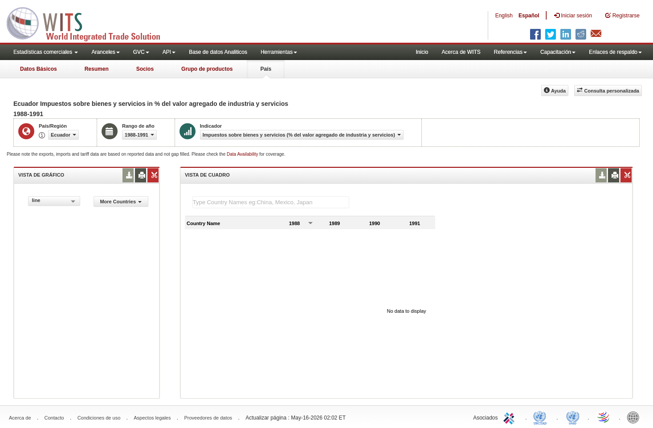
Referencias (510, 52)
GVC (141, 52)
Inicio (422, 52)
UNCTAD (542, 417)
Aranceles (105, 52)
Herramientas (279, 52)
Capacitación (557, 52)
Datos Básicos (38, 69)
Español (528, 15)
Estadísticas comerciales (45, 52)
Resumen (97, 69)
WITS (89, 22)
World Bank (635, 417)
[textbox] (270, 202)
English (504, 15)
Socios (145, 69)
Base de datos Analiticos (218, 52)
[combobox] (54, 201)
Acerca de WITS (460, 52)
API (169, 52)
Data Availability (243, 154)
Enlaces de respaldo (615, 52)
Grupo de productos (207, 69)
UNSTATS (573, 417)
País (265, 69)
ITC (510, 417)
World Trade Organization (604, 417)
